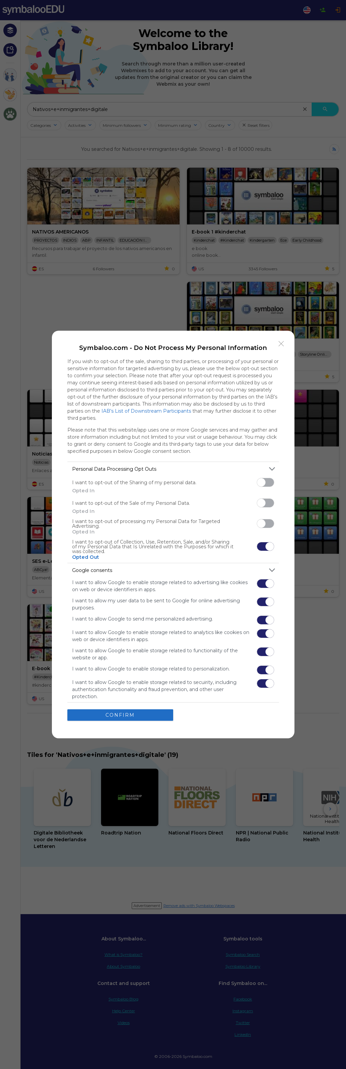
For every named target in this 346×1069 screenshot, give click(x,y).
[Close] (281, 343)
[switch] (265, 482)
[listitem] (173, 469)
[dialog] (173, 534)
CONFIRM (120, 715)
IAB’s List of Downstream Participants (146, 411)
